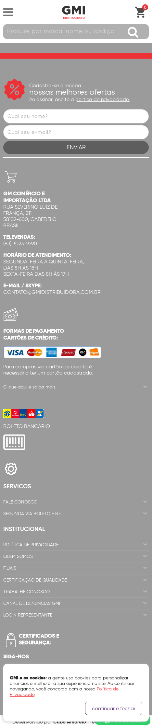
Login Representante (27, 615)
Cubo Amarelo (69, 722)
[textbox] (76, 31)
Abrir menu (8, 12)
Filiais (9, 568)
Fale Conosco (20, 502)
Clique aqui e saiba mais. (29, 387)
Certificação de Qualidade (35, 580)
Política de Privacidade (30, 545)
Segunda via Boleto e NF (32, 513)
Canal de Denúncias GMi (31, 603)
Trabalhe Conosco (26, 592)
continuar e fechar (113, 708)
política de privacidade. (102, 99)
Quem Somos (18, 556)
